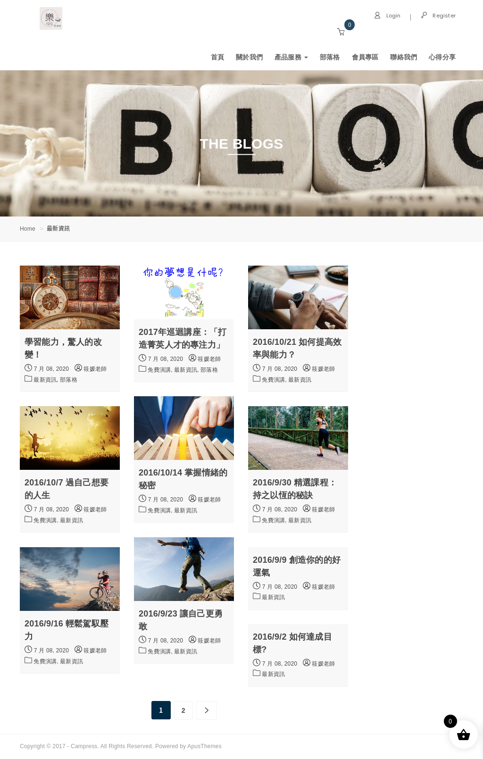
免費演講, (161, 370)
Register (438, 15)
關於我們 (249, 57)
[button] (340, 32)
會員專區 (365, 57)
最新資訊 (299, 379)
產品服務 (291, 57)
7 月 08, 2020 (47, 368)
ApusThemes (204, 746)
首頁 (217, 57)
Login (387, 15)
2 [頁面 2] (183, 710)
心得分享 (442, 57)
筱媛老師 (91, 369)
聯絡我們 (403, 57)
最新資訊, (46, 379)
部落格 (330, 57)
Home (27, 228)
